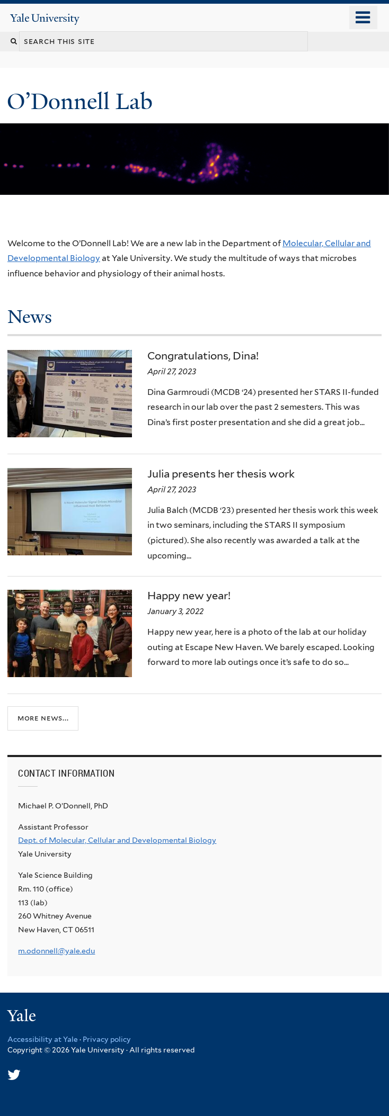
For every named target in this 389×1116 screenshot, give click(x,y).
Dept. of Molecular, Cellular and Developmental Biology (117, 840)
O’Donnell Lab (82, 101)
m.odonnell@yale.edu (56, 951)
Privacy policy (107, 1039)
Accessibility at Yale (42, 1039)
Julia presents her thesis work (221, 473)
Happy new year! (189, 595)
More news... (42, 718)
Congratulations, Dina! (203, 355)
